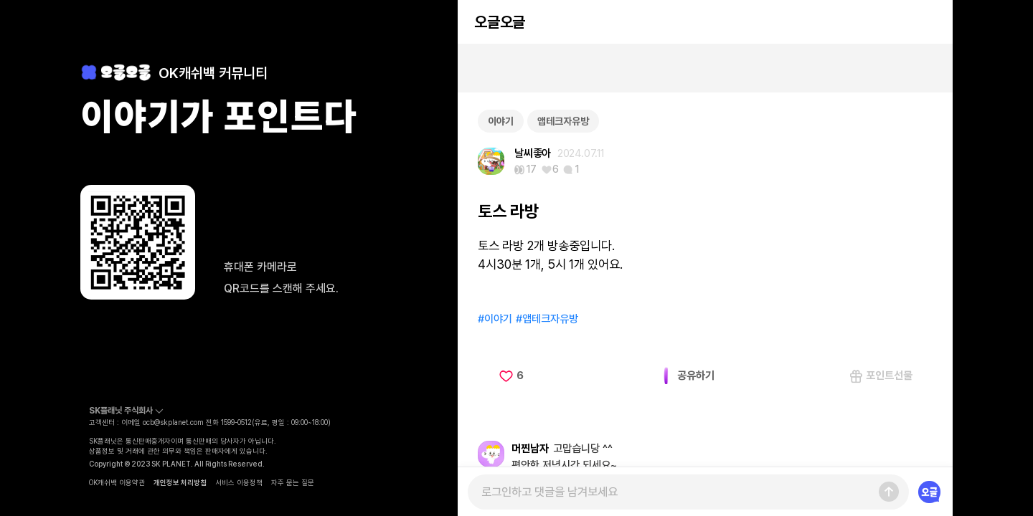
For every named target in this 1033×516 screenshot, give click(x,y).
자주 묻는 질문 (292, 482)
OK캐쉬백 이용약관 (117, 482)
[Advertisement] (705, 68)
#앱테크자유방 (547, 318)
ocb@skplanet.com (173, 422)
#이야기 (495, 318)
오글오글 (499, 22)
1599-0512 (236, 422)
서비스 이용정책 (239, 482)
